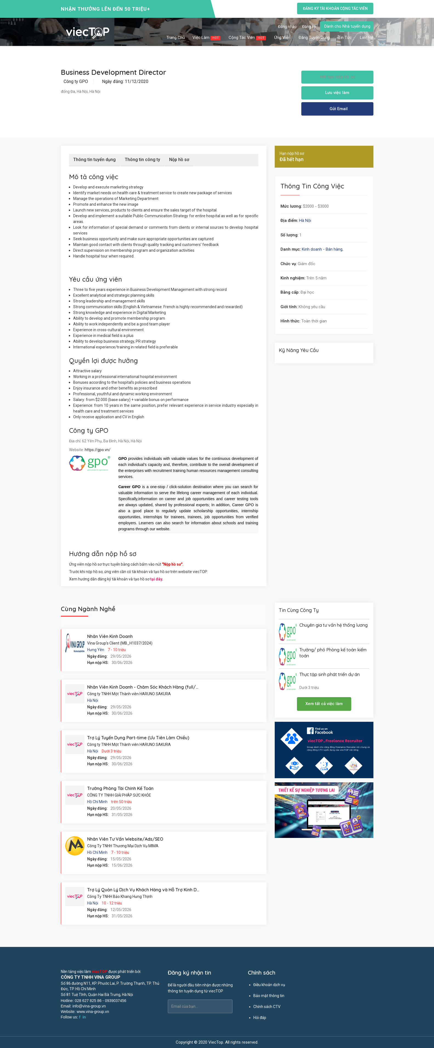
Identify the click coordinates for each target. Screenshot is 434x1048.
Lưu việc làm (337, 92)
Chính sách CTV (266, 1006)
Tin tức (345, 37)
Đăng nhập (287, 26)
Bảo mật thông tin (268, 995)
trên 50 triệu (121, 802)
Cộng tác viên (247, 37)
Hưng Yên (95, 650)
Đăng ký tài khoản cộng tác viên (335, 8)
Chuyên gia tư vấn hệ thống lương (333, 625)
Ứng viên (282, 37)
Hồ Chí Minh (97, 802)
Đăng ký (309, 26)
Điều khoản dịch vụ (269, 985)
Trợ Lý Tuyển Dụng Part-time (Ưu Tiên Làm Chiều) (138, 737)
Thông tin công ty (142, 159)
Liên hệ (366, 37)
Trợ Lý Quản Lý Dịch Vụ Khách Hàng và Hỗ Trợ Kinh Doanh (147, 889)
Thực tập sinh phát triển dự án (329, 674)
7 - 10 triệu (117, 650)
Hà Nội (305, 220)
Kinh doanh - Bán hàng (322, 249)
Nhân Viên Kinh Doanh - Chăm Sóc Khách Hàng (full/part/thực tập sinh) (161, 687)
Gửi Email (339, 108)
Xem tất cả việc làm (324, 703)
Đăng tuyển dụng (314, 37)
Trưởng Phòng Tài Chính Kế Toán (120, 788)
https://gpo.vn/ (97, 450)
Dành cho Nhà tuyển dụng (347, 26)
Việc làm (206, 37)
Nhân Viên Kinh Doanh (110, 636)
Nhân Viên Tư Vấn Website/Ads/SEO (125, 839)
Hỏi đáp (259, 1017)
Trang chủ (175, 37)
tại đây (156, 579)
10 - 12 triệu (112, 903)
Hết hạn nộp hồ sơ (337, 77)
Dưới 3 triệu (111, 751)
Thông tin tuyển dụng (94, 159)
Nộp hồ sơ (179, 159)
